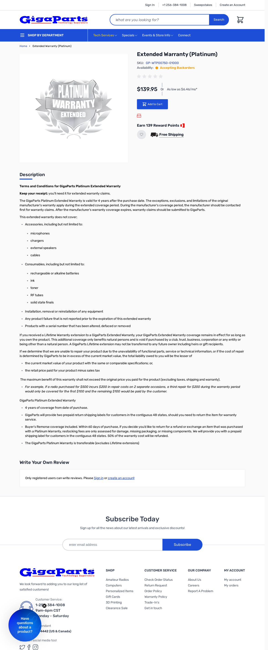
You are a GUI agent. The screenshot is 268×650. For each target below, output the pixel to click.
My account (232, 580)
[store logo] (54, 20)
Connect (185, 35)
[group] (150, 76)
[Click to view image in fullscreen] (74, 108)
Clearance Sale (117, 608)
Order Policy (153, 591)
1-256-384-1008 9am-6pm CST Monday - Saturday (52, 610)
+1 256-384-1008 (174, 5)
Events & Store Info (156, 35)
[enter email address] (112, 545)
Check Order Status (158, 580)
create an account (121, 478)
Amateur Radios (117, 580)
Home (23, 46)
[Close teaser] (44, 605)
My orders (231, 585)
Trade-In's (151, 602)
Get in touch (153, 608)
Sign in (99, 478)
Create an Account (232, 5)
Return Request (155, 585)
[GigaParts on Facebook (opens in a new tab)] (29, 647)
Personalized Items (119, 591)
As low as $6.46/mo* (182, 89)
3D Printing (114, 602)
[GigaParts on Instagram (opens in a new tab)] (35, 647)
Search (219, 20)
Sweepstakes (203, 5)
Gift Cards (113, 597)
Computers (114, 585)
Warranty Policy (155, 597)
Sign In (150, 5)
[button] (25, 625)
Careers (193, 585)
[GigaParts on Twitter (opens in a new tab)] (22, 647)
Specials (128, 35)
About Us (194, 580)
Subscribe (182, 544)
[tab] (32, 175)
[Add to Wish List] (141, 134)
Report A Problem (200, 591)
